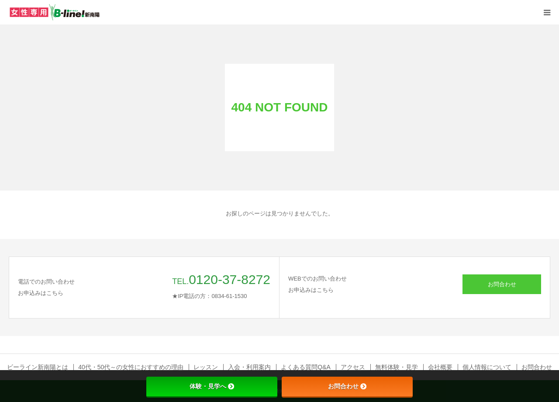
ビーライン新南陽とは (37, 367)
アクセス (353, 367)
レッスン (205, 367)
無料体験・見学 (396, 367)
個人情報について (486, 367)
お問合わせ (502, 284)
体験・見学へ (212, 386)
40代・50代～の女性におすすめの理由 (130, 367)
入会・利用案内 (249, 367)
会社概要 (440, 367)
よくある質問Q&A (306, 367)
